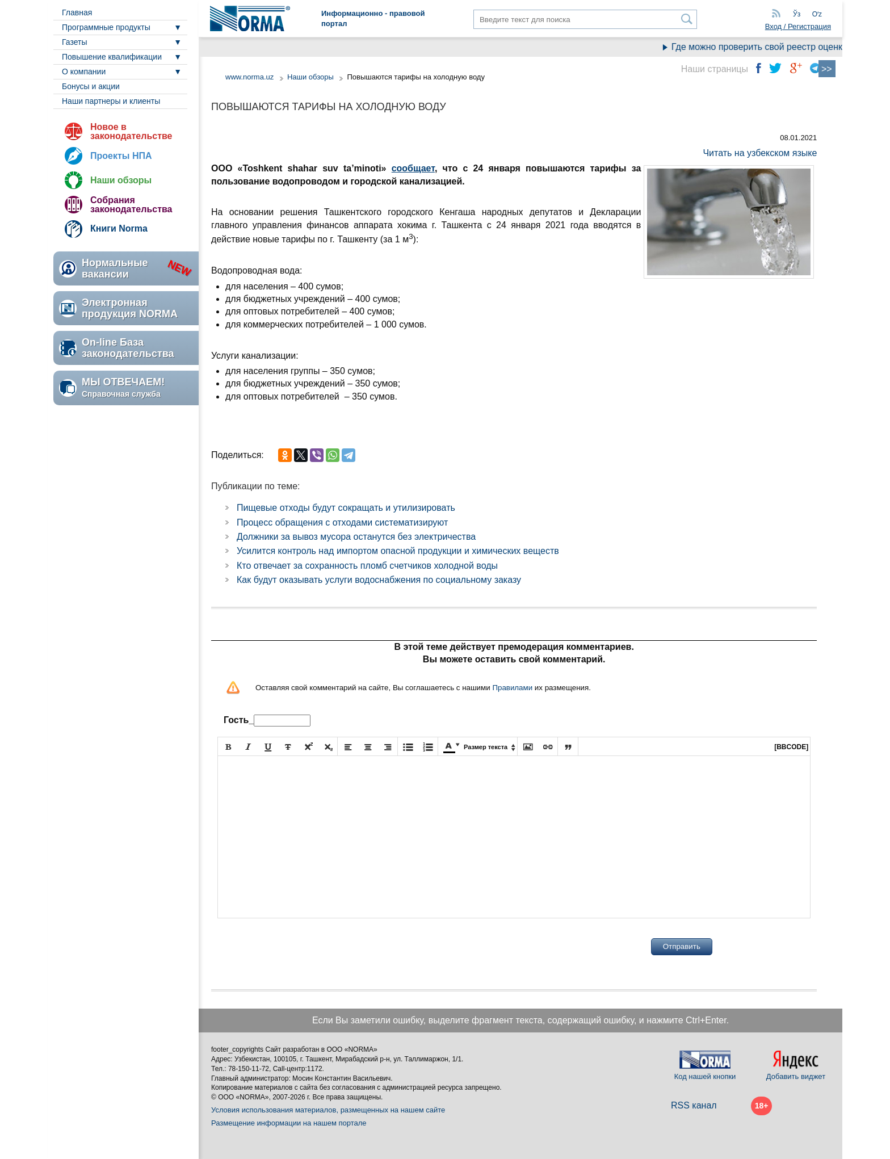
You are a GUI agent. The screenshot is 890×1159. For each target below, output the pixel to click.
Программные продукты (106, 27)
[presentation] (303, 947)
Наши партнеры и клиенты (111, 101)
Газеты (74, 42)
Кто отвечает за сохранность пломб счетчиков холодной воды (367, 565)
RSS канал (694, 1105)
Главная (77, 12)
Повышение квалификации (112, 56)
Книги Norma (119, 228)
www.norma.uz (249, 77)
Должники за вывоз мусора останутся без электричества (356, 536)
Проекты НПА (121, 156)
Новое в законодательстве (131, 131)
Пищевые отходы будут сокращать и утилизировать (346, 508)
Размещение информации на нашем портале (289, 1123)
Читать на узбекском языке (760, 153)
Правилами (512, 687)
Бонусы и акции (91, 86)
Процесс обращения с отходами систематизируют (342, 522)
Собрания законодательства (131, 204)
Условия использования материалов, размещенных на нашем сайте (328, 1110)
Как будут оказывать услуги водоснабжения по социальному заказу (379, 580)
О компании (84, 71)
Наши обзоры (121, 180)
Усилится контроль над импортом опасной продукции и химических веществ (398, 551)
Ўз (796, 14)
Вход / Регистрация (798, 26)
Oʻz (817, 14)
